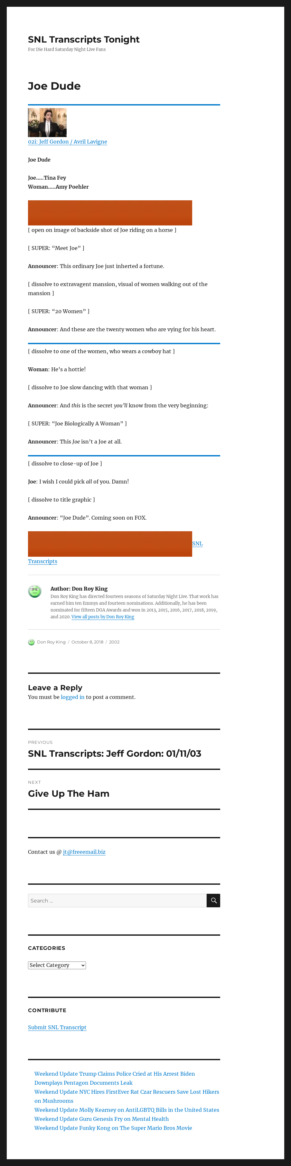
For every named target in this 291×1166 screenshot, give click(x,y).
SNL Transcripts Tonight (84, 39)
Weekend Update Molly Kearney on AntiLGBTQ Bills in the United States (126, 1110)
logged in (73, 697)
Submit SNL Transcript (57, 1027)
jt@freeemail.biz (84, 852)
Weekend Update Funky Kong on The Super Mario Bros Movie (113, 1128)
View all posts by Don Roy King (102, 617)
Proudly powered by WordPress (117, 1163)
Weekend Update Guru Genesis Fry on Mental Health (101, 1119)
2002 (114, 641)
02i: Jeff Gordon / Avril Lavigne (67, 141)
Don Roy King (51, 641)
